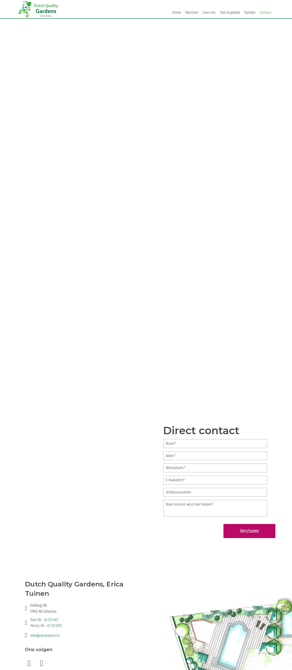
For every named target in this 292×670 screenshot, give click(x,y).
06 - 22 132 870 (51, 625)
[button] (29, 663)
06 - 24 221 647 (48, 619)
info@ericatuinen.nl (45, 635)
